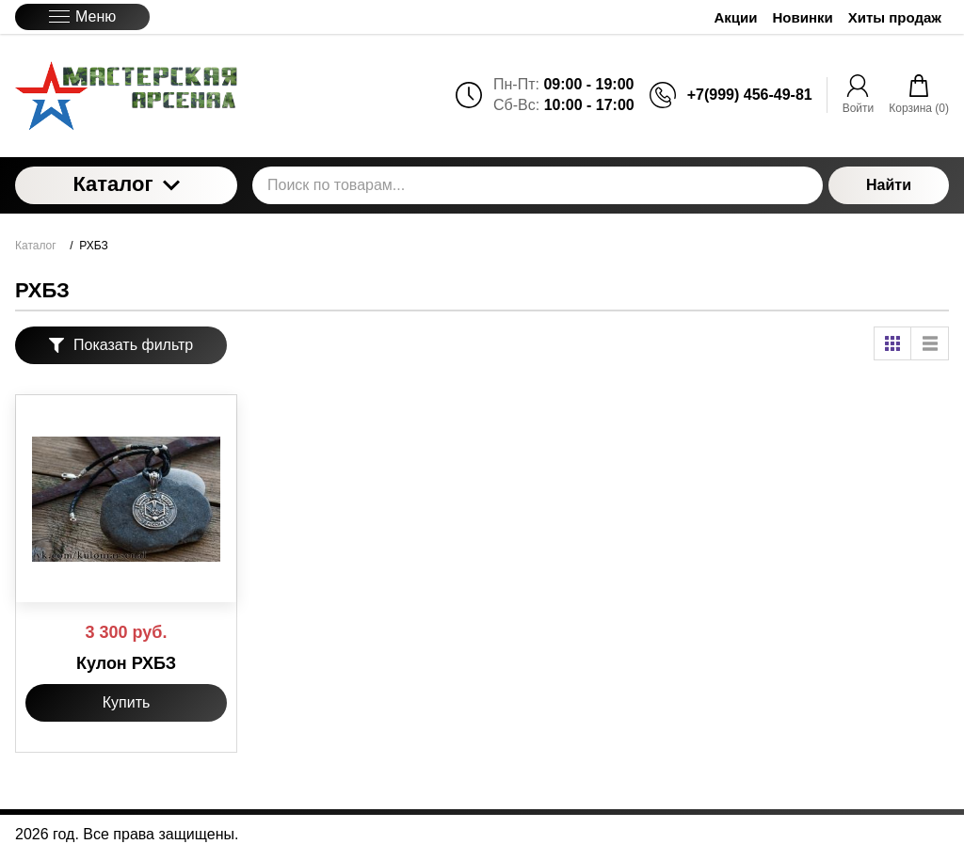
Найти (888, 185)
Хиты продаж (894, 17)
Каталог (125, 184)
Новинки (803, 17)
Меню (82, 16)
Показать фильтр (121, 345)
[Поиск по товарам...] (537, 185)
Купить (127, 702)
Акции (736, 17)
